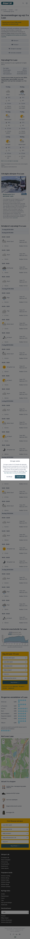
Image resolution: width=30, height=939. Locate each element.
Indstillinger (9, 476)
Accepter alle (20, 476)
